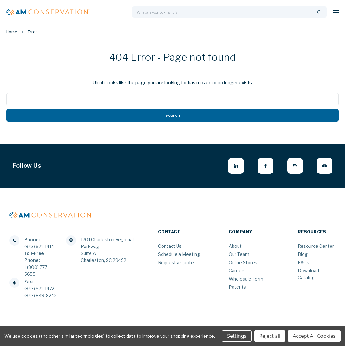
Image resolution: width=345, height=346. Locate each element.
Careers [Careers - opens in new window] (237, 270)
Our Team (239, 254)
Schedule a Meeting (179, 254)
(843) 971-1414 (39, 246)
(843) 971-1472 (39, 288)
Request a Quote (176, 262)
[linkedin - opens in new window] (236, 166)
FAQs (303, 262)
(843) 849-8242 (40, 295)
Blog (303, 254)
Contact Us (170, 246)
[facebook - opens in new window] (265, 166)
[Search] (319, 12)
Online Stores (243, 262)
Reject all (269, 335)
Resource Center (316, 246)
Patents (237, 287)
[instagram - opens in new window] (295, 166)
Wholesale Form (246, 278)
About (235, 246)
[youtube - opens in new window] (324, 166)
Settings (236, 335)
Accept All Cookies (314, 335)
